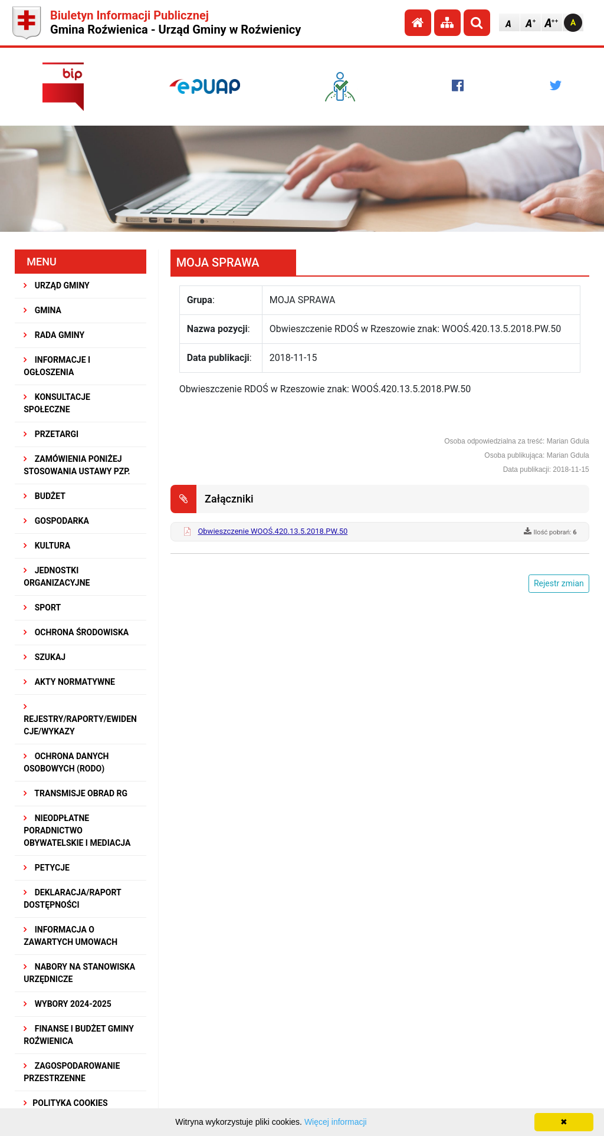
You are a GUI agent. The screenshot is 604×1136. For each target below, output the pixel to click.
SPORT (42, 607)
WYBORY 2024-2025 (67, 1004)
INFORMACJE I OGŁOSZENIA (57, 366)
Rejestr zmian (559, 583)
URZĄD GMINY (57, 285)
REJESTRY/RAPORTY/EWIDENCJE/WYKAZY (80, 719)
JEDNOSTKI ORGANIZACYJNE (57, 576)
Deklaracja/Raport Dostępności (72, 899)
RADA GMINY (54, 335)
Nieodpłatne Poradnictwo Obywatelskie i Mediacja (77, 830)
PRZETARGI (51, 434)
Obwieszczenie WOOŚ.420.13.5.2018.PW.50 (272, 531)
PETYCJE (47, 867)
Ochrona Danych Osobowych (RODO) (66, 762)
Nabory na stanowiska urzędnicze (79, 973)
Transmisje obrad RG (75, 793)
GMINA (42, 310)
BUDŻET (44, 496)
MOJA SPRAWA (218, 262)
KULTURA (47, 545)
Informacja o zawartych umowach (70, 936)
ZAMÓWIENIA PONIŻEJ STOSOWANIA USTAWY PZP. (77, 465)
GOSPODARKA (56, 521)
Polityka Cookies (65, 1103)
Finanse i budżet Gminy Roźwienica (79, 1035)
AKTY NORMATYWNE (69, 682)
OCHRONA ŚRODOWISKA (76, 632)
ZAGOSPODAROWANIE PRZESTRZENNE (72, 1072)
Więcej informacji (335, 1122)
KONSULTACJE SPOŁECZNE (57, 403)
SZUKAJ (44, 657)
